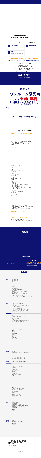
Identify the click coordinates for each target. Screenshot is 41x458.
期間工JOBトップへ (20, 451)
